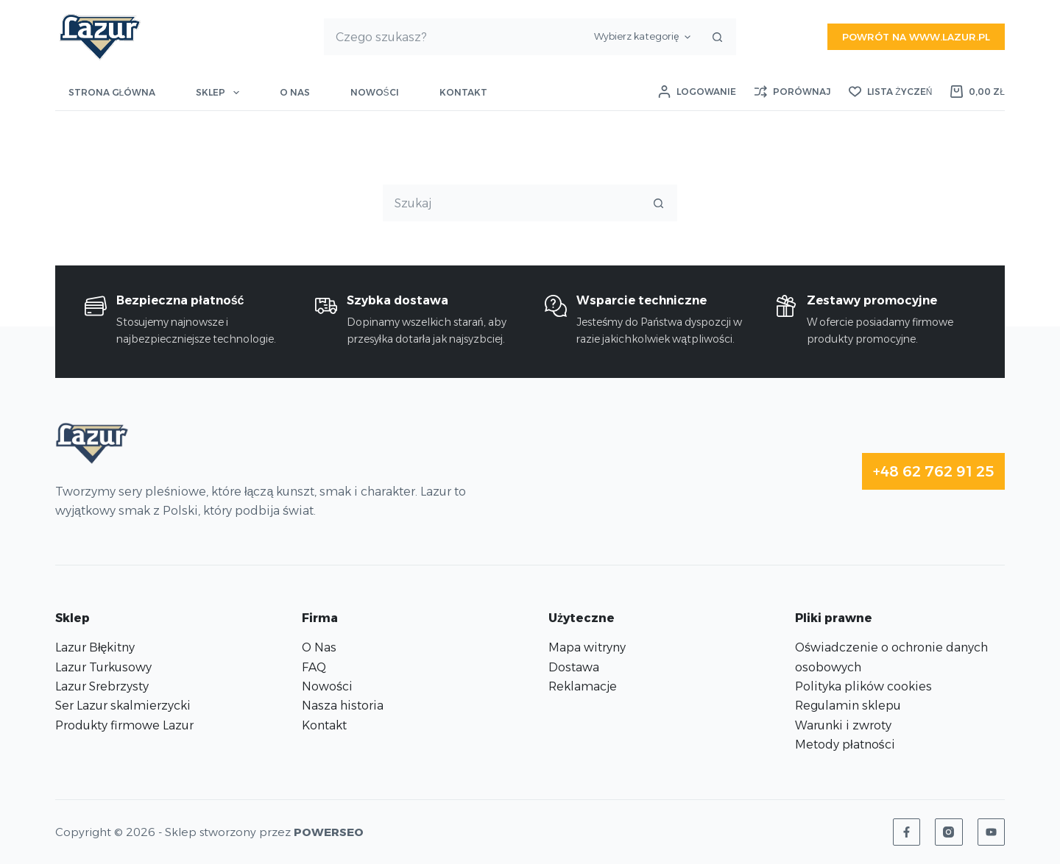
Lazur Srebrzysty (102, 686)
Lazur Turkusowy (103, 667)
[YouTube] (992, 832)
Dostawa (573, 667)
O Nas (319, 647)
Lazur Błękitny (95, 647)
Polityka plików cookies (863, 686)
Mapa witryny (587, 647)
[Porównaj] (792, 92)
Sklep (220, 92)
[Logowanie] (697, 92)
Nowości (374, 92)
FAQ (314, 667)
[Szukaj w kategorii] (642, 36)
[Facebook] (907, 832)
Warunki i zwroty (843, 725)
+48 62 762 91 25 (933, 471)
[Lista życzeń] (890, 92)
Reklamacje (582, 686)
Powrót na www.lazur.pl (916, 37)
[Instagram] (949, 832)
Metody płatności (845, 744)
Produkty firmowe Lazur (124, 725)
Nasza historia (343, 706)
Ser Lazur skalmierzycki (123, 706)
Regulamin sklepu (848, 706)
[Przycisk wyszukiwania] (717, 36)
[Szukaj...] (456, 36)
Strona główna (112, 92)
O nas (295, 92)
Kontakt (463, 92)
